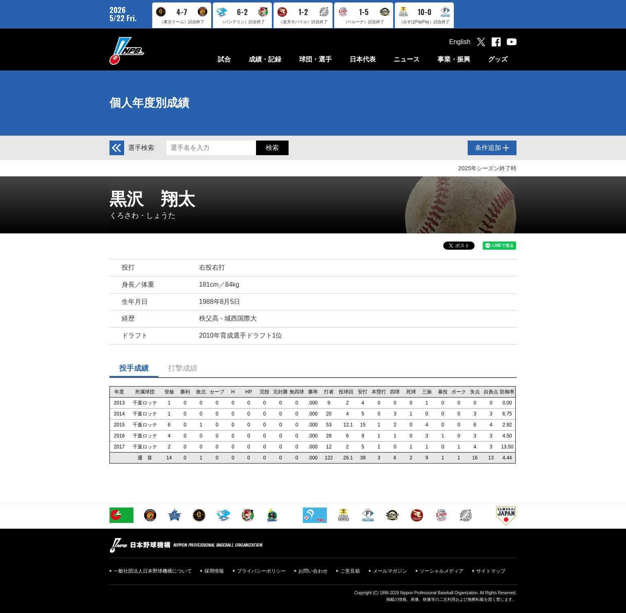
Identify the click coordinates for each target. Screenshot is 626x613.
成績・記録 (265, 59)
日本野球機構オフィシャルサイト (147, 51)
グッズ (498, 59)
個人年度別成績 (149, 103)
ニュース (407, 59)
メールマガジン (390, 571)
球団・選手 (315, 59)
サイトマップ (491, 571)
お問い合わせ (313, 571)
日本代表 (363, 59)
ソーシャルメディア (442, 571)
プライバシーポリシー (261, 571)
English (460, 41)
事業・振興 (454, 59)
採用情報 (214, 571)
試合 (224, 59)
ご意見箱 (350, 571)
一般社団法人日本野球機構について (153, 571)
